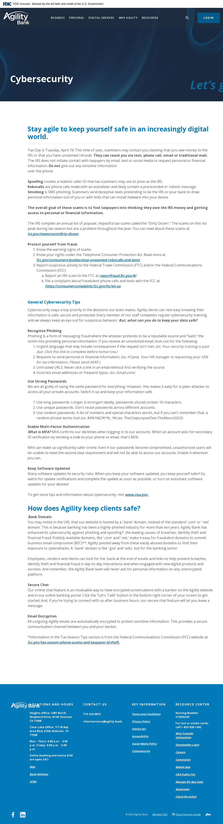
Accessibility (140, 736)
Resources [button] (150, 18)
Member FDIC (159, 814)
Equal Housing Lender (188, 814)
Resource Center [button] (192, 704)
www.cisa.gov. (137, 494)
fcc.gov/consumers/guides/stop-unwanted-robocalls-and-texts (88, 260)
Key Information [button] (149, 704)
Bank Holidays (39, 774)
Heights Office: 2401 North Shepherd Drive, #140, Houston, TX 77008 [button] (51, 717)
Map (32, 767)
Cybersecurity (141, 751)
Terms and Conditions (146, 714)
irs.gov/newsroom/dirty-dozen (53, 233)
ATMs (33, 781)
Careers (180, 752)
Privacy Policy (141, 721)
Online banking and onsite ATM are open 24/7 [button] (51, 757)
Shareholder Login (187, 745)
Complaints (183, 759)
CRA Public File (185, 774)
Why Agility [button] (128, 18)
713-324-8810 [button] (92, 714)
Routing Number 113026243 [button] (187, 715)
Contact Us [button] (95, 704)
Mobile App (183, 767)
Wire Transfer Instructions (184, 735)
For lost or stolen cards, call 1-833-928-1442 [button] (192, 725)
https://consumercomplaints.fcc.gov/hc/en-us (83, 286)
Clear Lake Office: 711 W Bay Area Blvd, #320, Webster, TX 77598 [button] (49, 731)
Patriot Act (139, 729)
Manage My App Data (189, 782)
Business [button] (58, 18)
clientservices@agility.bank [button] (102, 721)
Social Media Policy (144, 744)
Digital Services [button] (101, 18)
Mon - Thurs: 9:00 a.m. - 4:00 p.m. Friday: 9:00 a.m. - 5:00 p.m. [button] (49, 745)
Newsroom (182, 789)
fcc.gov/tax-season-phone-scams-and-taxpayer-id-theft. (74, 642)
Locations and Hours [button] (51, 704)
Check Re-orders (186, 797)
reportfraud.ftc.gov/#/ (118, 275)
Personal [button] (76, 18)
